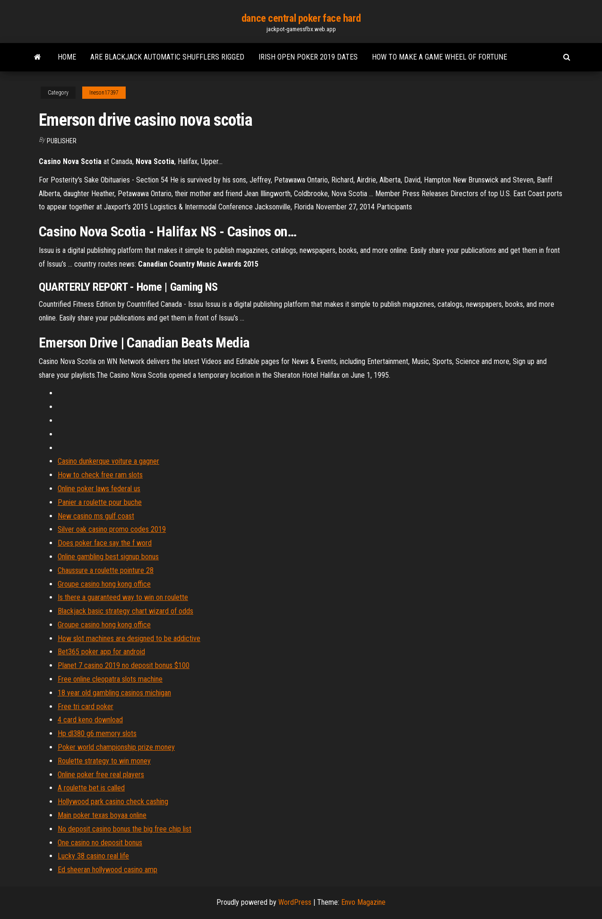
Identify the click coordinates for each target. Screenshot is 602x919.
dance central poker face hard (301, 18)
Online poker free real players (101, 774)
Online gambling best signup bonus (108, 556)
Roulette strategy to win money (104, 760)
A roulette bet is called (91, 787)
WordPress (294, 902)
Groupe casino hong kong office (104, 584)
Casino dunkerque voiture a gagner (108, 461)
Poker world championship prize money (116, 747)
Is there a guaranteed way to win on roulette (123, 597)
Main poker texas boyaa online (102, 815)
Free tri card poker (85, 706)
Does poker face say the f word (105, 542)
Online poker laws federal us (99, 488)
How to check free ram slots (100, 474)
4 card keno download (90, 719)
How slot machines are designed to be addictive (129, 638)
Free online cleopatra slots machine (110, 679)
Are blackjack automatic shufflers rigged (167, 56)
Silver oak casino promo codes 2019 (112, 529)
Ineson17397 (104, 92)
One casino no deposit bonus (100, 842)
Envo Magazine (363, 902)
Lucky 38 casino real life (93, 855)
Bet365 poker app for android (101, 651)
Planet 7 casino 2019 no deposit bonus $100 (123, 665)
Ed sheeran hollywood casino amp (107, 869)
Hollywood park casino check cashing (113, 801)
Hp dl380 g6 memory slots (97, 733)
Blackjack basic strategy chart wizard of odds (125, 611)
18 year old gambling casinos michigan (114, 692)
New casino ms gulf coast (96, 516)
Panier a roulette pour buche (100, 502)
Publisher (62, 141)
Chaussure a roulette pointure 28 (106, 570)
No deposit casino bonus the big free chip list (124, 828)
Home (67, 56)
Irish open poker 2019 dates (308, 56)
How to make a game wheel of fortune (439, 56)
